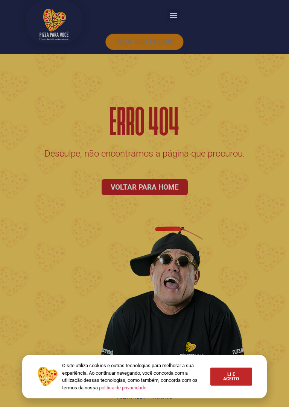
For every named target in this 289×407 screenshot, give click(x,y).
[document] (144, 203)
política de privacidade (122, 387)
